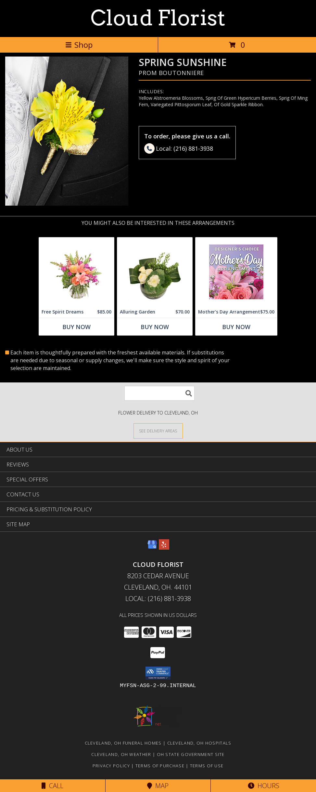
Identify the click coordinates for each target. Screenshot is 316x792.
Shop (79, 44)
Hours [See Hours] (263, 785)
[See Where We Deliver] (158, 431)
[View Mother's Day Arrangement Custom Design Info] (236, 271)
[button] (158, 673)
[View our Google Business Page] (152, 547)
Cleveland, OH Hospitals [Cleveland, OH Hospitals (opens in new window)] (199, 743)
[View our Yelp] (164, 547)
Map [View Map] (158, 785)
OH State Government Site (191, 754)
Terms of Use (207, 766)
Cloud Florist (158, 18)
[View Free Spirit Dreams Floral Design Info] (76, 271)
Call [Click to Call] (52, 785)
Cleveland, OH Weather (121, 754)
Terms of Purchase (159, 766)
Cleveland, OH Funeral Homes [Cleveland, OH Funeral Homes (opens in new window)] (123, 743)
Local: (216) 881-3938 (158, 598)
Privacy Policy (111, 766)
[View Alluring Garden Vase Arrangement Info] (154, 271)
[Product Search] (159, 393)
